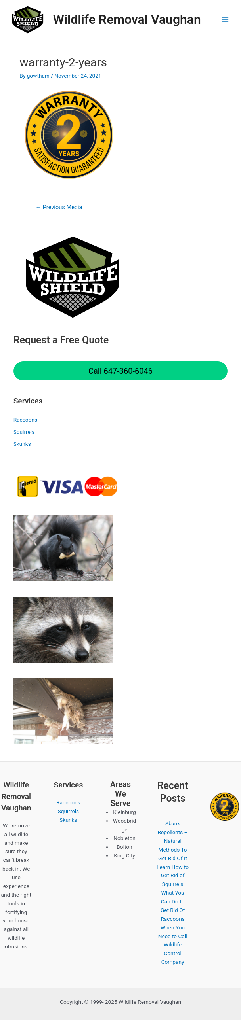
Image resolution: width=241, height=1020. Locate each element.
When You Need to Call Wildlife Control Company (172, 944)
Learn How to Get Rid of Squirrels (173, 876)
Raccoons (25, 419)
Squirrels (24, 432)
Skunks (22, 444)
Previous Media (58, 207)
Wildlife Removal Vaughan (127, 19)
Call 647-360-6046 (120, 371)
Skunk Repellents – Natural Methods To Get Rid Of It (173, 840)
